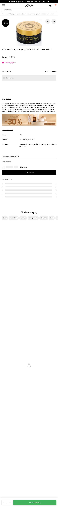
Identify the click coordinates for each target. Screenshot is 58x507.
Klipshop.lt (5, 450)
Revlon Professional (6, 282)
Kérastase (3, 236)
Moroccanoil (4, 269)
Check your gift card (8, 427)
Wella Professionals (6, 273)
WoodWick (3, 254)
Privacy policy (6, 403)
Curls (51, 218)
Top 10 (4, 437)
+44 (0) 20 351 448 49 (9, 481)
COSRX (2, 258)
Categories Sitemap (8, 412)
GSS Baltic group (7, 445)
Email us (4, 485)
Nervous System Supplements (9, 380)
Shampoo (3, 317)
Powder (2, 358)
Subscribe (7, 474)
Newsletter (5, 463)
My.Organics (4, 252)
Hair (20, 139)
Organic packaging (7, 391)
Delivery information (8, 422)
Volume (23, 218)
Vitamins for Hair (5, 369)
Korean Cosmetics (5, 350)
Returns (4, 429)
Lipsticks (2, 367)
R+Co (2, 297)
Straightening (33, 218)
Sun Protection (4, 347)
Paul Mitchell (4, 306)
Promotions (6, 433)
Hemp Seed (3, 241)
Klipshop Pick (6, 442)
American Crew (5, 310)
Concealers (3, 356)
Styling (25, 139)
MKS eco (3, 287)
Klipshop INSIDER (7, 408)
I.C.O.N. (2, 245)
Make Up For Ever (5, 308)
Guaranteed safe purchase (10, 393)
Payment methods (7, 420)
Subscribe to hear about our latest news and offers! (17, 465)
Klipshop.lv (5, 448)
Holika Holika (4, 295)
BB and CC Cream (5, 361)
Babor (2, 232)
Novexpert (3, 313)
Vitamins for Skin (5, 376)
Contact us (5, 418)
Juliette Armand (5, 228)
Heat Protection (5, 330)
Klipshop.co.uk (7, 399)
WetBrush (3, 302)
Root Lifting (13, 218)
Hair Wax (31, 139)
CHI (1, 293)
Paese (2, 267)
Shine (5, 218)
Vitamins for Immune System (9, 382)
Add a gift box (52, 72)
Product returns (7, 389)
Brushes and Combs (6, 328)
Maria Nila (3, 280)
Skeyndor (3, 276)
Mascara (2, 363)
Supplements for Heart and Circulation (12, 384)
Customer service (8, 416)
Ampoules (3, 323)
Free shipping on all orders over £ (13, 387)
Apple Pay (5, 405)
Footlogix (3, 291)
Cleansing (3, 341)
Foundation (3, 352)
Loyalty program (7, 439)
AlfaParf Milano (5, 300)
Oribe (2, 284)
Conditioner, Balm (5, 319)
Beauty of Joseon (5, 249)
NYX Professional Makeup (8, 260)
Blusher (2, 365)
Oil (1, 321)
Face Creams (4, 334)
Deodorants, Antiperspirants (9, 345)
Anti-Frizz (44, 218)
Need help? (5, 479)
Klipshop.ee (5, 452)
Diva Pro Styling (5, 278)
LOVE (31, 2)
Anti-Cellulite (4, 343)
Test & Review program (9, 435)
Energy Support (5, 374)
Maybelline (3, 247)
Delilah (2, 234)
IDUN (2, 304)
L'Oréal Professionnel (6, 271)
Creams (2, 326)
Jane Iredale (4, 243)
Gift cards (5, 425)
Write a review (29, 172)
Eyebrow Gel (4, 354)
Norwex (2, 263)
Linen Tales (3, 256)
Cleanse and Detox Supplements (10, 378)
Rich (4, 49)
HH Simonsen (4, 265)
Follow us (4, 493)
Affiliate (4, 410)
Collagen (2, 371)
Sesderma (3, 239)
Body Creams (4, 337)
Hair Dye (3, 332)
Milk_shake (3, 230)
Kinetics (2, 289)
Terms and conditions (8, 401)
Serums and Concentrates (8, 339)
